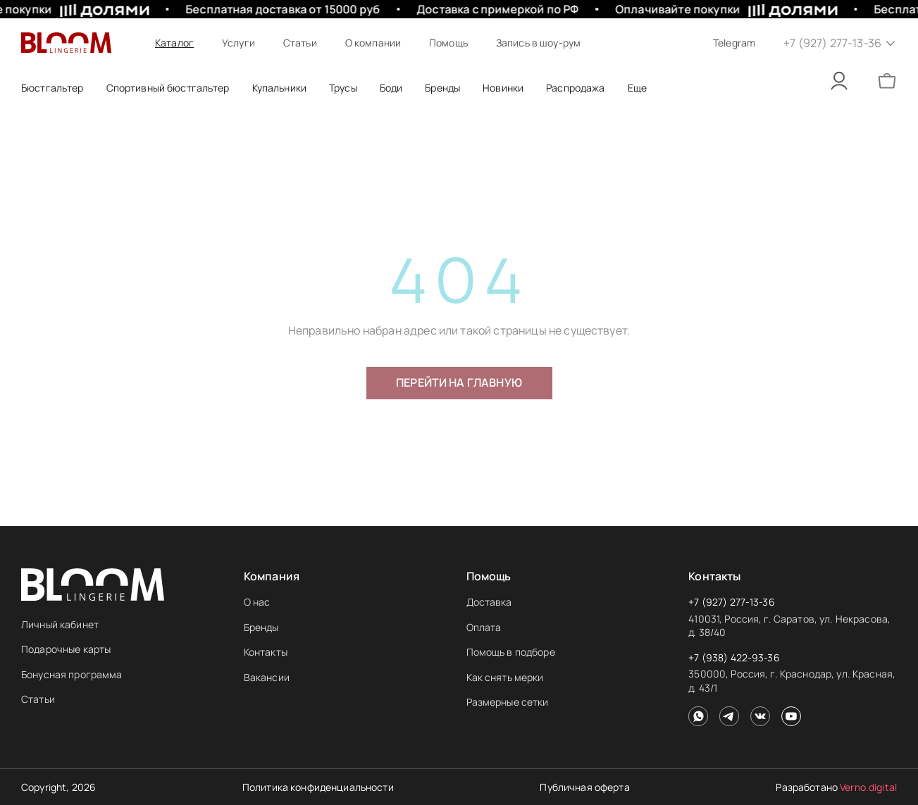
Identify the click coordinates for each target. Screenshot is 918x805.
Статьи (300, 42)
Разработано (836, 787)
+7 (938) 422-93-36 (734, 657)
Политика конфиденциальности (318, 787)
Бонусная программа (72, 674)
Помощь (448, 42)
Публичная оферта (584, 787)
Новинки (503, 87)
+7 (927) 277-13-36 (731, 602)
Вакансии (267, 677)
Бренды (261, 627)
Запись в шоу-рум (538, 42)
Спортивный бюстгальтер (168, 87)
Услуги (238, 42)
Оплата (484, 627)
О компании (373, 42)
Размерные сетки (507, 702)
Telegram (734, 42)
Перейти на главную (459, 382)
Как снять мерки (505, 677)
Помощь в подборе (510, 652)
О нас (257, 602)
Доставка (489, 602)
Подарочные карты (66, 649)
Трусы (343, 87)
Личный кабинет (60, 624)
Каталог (174, 42)
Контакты (265, 652)
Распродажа (575, 87)
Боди (391, 87)
